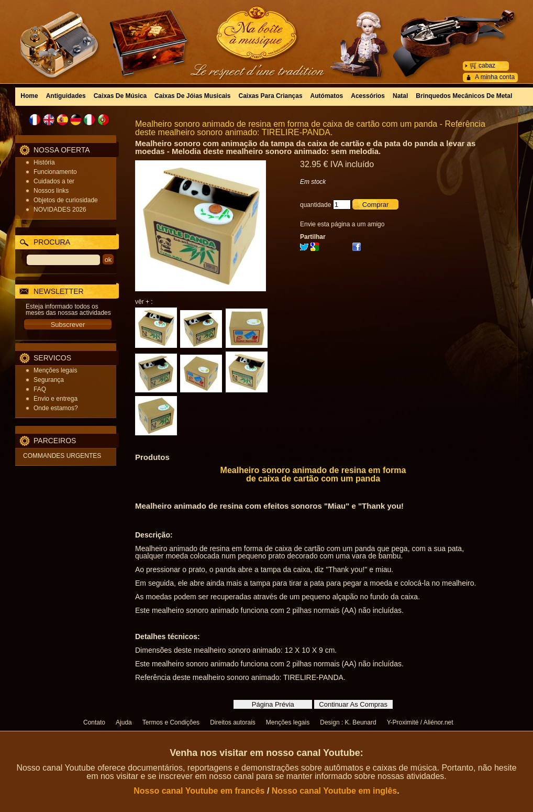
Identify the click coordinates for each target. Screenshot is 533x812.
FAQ (40, 389)
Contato (94, 722)
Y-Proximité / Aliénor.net (420, 722)
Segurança (49, 379)
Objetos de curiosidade (66, 200)
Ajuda (124, 722)
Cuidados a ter (54, 181)
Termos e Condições (170, 722)
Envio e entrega (55, 398)
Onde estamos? (56, 408)
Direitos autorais (233, 722)
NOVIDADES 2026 (60, 209)
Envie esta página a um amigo (342, 224)
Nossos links (51, 190)
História (44, 162)
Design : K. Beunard (348, 722)
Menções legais (55, 370)
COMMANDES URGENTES (62, 455)
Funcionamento (55, 171)
